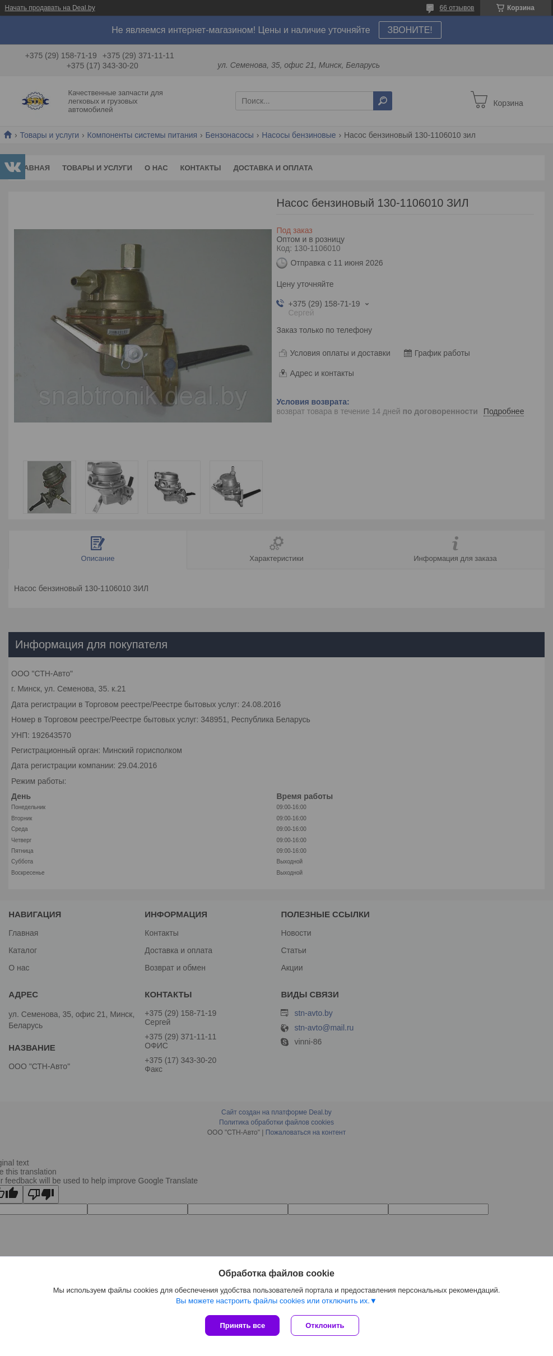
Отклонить (324, 1325)
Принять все (242, 1325)
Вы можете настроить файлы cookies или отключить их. (273, 1301)
